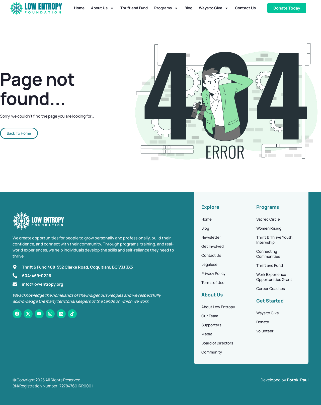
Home (79, 8)
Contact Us (245, 8)
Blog (188, 8)
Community (211, 352)
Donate (262, 322)
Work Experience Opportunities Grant (274, 277)
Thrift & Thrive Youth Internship (274, 240)
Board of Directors (217, 343)
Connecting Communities (268, 254)
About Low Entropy (218, 307)
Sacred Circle (268, 219)
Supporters (211, 325)
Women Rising (268, 228)
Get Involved (212, 246)
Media (206, 334)
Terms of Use (212, 282)
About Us (102, 8)
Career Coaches (270, 288)
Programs (166, 8)
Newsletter (211, 237)
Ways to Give (213, 8)
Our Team (209, 316)
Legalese (209, 264)
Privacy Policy (213, 273)
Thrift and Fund (134, 8)
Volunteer (265, 331)
